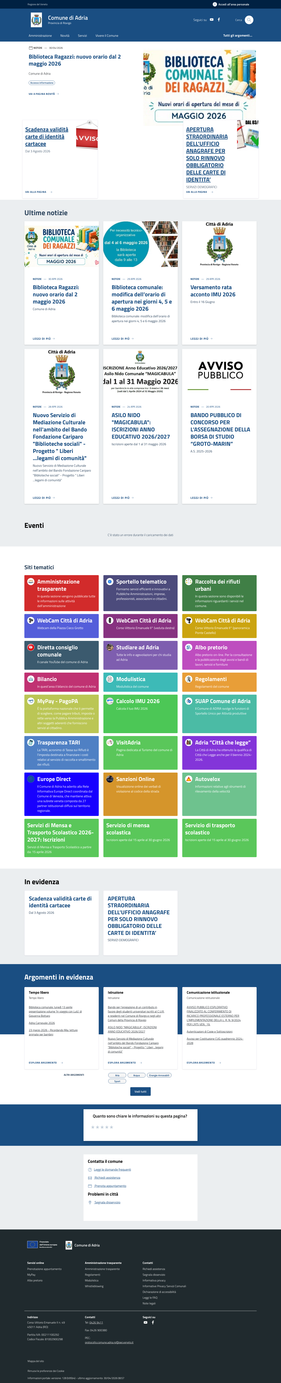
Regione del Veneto (37, 4)
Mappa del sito (36, 1361)
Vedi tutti (140, 1091)
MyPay (31, 1274)
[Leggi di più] (44, 338)
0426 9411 (96, 1322)
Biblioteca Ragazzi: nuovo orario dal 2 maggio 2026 (56, 294)
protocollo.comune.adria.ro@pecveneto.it (109, 1342)
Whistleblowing (94, 1286)
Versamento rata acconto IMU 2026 (212, 290)
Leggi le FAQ (150, 1297)
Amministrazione (40, 35)
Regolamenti (92, 1274)
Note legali (149, 1303)
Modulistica (91, 1280)
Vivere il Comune (107, 35)
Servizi (82, 35)
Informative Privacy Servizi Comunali (164, 1286)
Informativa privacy (154, 1280)
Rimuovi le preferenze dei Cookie (46, 1371)
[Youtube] (210, 19)
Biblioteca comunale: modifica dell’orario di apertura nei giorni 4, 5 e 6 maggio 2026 (142, 298)
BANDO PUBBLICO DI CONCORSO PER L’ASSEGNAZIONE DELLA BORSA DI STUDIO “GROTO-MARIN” (220, 429)
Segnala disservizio (154, 1274)
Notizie (37, 279)
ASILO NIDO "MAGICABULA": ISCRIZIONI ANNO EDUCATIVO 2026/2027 (141, 426)
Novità (64, 35)
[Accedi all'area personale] (232, 4)
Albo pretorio (34, 1280)
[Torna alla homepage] (84, 1245)
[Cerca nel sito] (249, 20)
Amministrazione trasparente (102, 1269)
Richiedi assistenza (154, 1269)
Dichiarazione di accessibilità (159, 1292)
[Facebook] (217, 19)
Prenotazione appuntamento (44, 1269)
